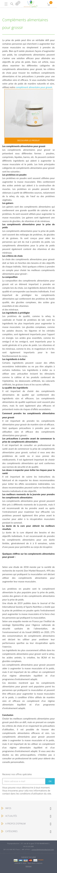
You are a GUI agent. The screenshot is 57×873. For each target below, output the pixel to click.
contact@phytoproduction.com (42, 849)
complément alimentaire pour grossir (34, 87)
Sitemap (28, 866)
